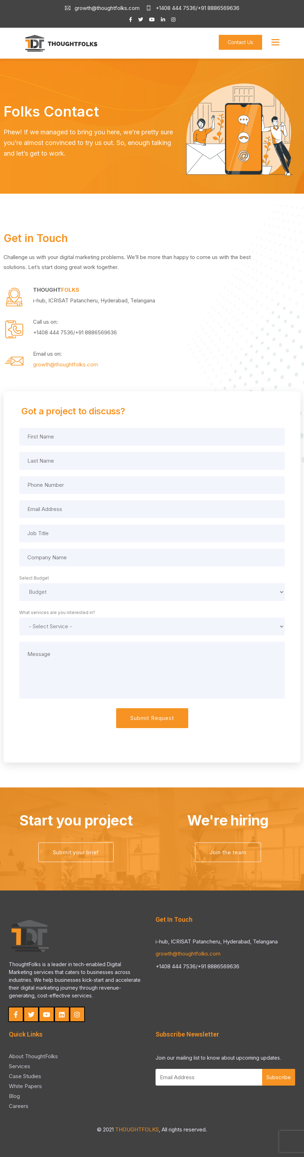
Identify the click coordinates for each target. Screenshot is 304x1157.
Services (19, 1066)
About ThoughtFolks (33, 1056)
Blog (14, 1096)
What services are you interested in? (57, 612)
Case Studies (25, 1076)
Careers (18, 1106)
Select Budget (34, 578)
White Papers (25, 1086)
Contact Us (240, 42)
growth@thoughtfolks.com (188, 953)
